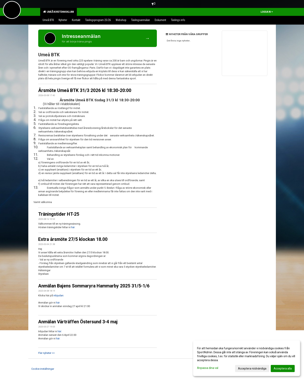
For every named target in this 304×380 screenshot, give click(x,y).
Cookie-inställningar (42, 368)
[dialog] (246, 358)
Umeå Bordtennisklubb (58, 11)
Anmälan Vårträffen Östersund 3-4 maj (78, 321)
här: (73, 227)
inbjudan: (58, 295)
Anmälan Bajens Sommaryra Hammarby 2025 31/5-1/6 (94, 286)
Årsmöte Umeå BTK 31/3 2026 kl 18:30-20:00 (84, 90)
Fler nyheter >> (46, 352)
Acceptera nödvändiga (252, 368)
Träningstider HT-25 (58, 214)
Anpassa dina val (207, 367)
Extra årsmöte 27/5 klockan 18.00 (73, 239)
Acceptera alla (283, 368)
